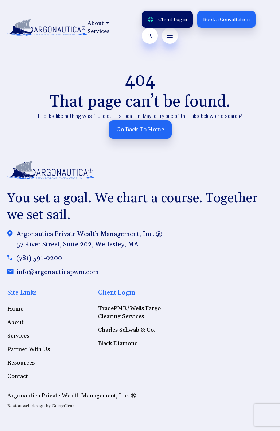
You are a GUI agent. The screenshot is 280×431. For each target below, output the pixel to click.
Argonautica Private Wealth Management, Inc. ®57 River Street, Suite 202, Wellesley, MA (89, 239)
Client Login (167, 19)
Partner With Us (28, 349)
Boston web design (26, 406)
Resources (21, 362)
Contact (17, 376)
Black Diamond (118, 343)
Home (15, 308)
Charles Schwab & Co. (126, 330)
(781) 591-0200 (39, 258)
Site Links (22, 292)
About (98, 23)
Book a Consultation (226, 19)
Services (98, 31)
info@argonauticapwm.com (57, 272)
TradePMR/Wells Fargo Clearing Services (129, 312)
